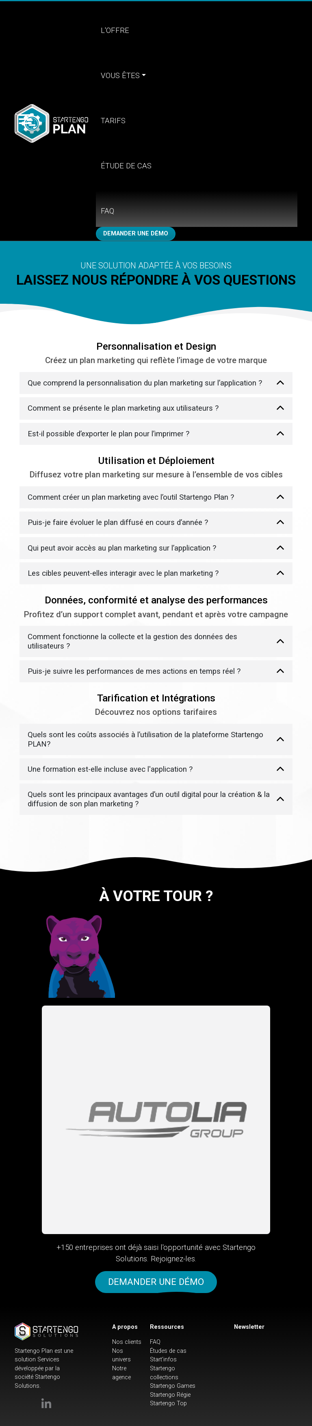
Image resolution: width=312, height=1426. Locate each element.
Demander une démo (135, 233)
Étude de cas (126, 165)
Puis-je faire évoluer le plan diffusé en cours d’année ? (118, 522)
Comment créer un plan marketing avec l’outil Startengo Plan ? (131, 497)
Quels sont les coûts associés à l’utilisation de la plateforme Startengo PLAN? (145, 739)
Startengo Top (168, 1403)
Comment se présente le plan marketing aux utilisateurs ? (123, 408)
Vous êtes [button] (120, 75)
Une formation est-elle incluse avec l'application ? (110, 769)
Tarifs (113, 120)
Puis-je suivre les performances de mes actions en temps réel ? (134, 671)
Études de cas (168, 1351)
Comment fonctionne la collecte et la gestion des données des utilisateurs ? (132, 641)
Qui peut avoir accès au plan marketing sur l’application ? (122, 548)
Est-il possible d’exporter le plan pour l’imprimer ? (108, 433)
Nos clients (126, 1342)
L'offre (115, 30)
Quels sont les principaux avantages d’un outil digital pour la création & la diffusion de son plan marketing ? (149, 799)
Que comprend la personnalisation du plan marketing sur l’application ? (145, 383)
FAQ (107, 211)
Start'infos (163, 1359)
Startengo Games (172, 1385)
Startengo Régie (170, 1394)
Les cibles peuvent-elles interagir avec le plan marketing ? (123, 573)
